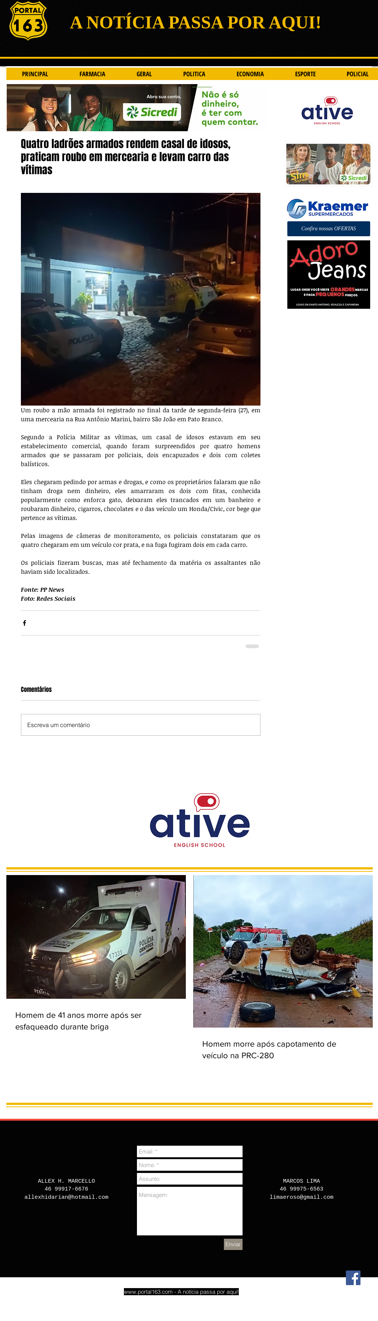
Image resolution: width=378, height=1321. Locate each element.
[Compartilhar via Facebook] (24, 622)
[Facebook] (353, 1278)
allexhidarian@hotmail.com (66, 1197)
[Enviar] (233, 1244)
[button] (328, 228)
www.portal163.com (148, 1291)
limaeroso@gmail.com (301, 1197)
